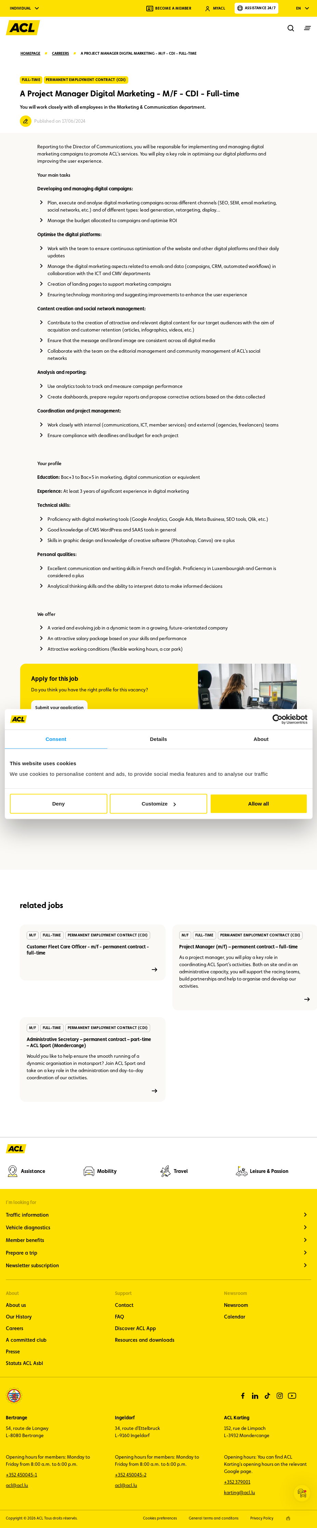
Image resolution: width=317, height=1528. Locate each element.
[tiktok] (267, 1396)
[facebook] (243, 1396)
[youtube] (292, 1396)
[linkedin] (255, 1396)
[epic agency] (288, 1518)
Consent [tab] (55, 739)
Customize (159, 804)
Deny (58, 804)
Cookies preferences (160, 1518)
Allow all (258, 804)
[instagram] (280, 1396)
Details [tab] (158, 739)
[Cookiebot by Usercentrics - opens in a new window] (277, 719)
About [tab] (261, 739)
